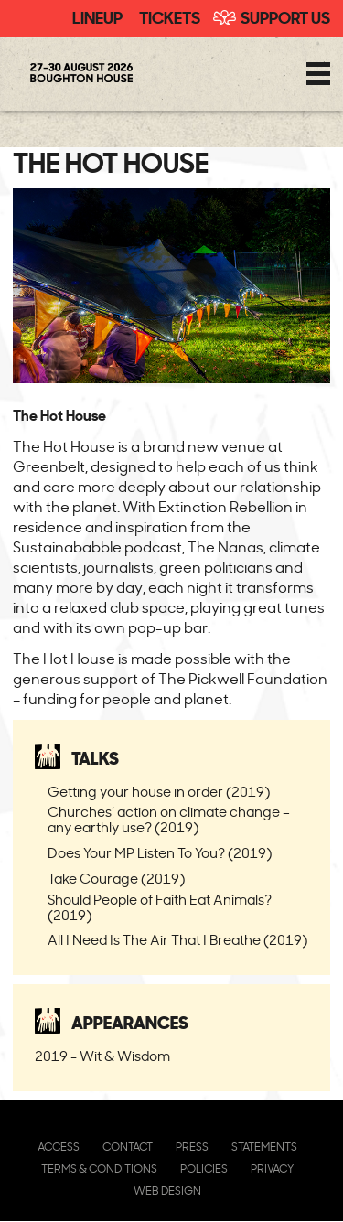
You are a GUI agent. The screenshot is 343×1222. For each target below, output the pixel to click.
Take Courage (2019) (116, 878)
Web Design (167, 1190)
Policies (204, 1168)
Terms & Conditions (99, 1168)
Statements (264, 1146)
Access (59, 1146)
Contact (127, 1146)
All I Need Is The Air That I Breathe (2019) (177, 940)
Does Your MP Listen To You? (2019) (160, 853)
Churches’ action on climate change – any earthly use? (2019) (169, 819)
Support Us (285, 16)
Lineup (97, 16)
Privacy (272, 1168)
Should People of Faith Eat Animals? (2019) (160, 907)
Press (192, 1146)
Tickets (169, 16)
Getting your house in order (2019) (159, 791)
